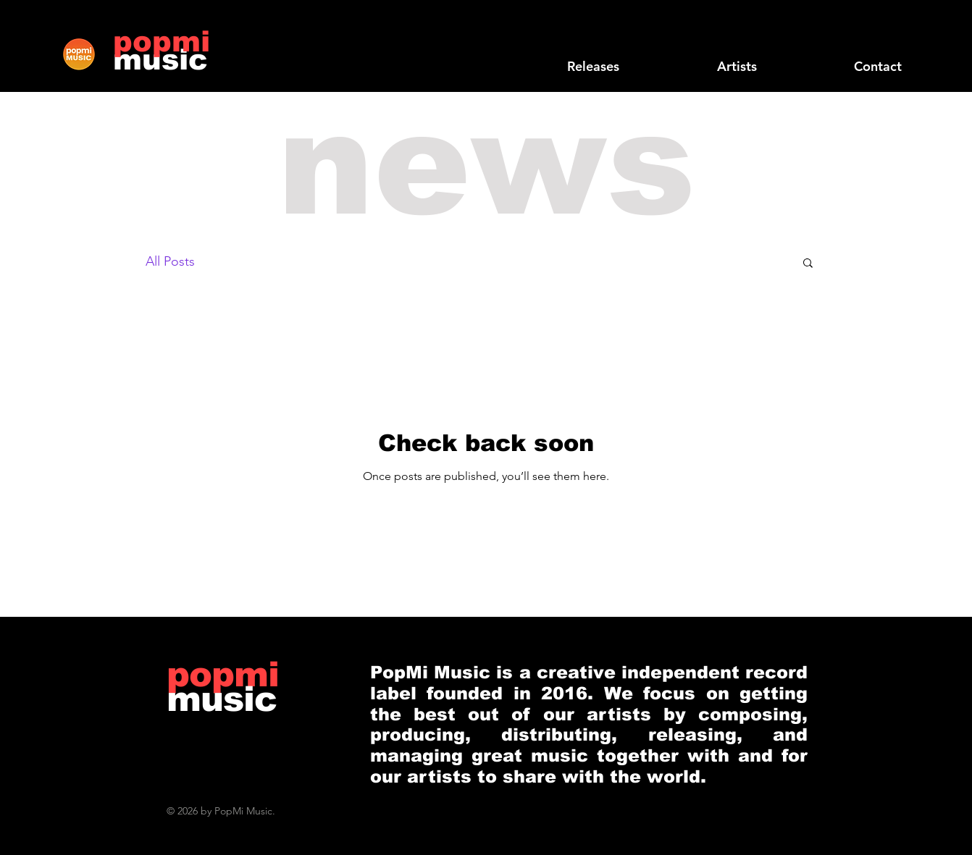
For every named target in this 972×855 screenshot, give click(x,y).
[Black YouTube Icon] (890, 38)
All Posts (170, 261)
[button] (808, 263)
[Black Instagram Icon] (913, 38)
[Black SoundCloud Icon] (821, 38)
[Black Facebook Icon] (844, 38)
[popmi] (161, 41)
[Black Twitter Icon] (867, 38)
